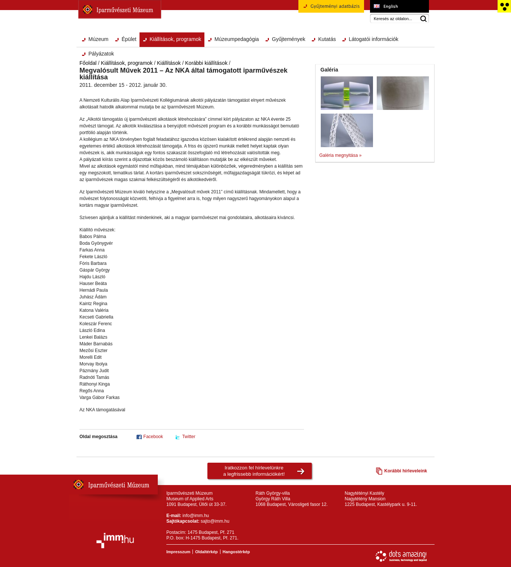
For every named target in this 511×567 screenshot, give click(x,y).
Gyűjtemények (288, 39)
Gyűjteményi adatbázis (331, 9)
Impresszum (178, 551)
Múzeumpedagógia (236, 39)
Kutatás (327, 39)
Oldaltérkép (206, 551)
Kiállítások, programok (175, 39)
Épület (129, 39)
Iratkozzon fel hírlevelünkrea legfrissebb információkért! (254, 471)
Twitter (188, 436)
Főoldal (88, 63)
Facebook (153, 436)
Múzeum (98, 39)
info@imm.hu (195, 515)
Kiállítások (169, 63)
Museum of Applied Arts (399, 6)
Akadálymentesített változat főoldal (504, 6)
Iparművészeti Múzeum (120, 9)
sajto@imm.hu (215, 521)
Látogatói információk (373, 39)
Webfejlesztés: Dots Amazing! (401, 556)
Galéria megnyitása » (340, 155)
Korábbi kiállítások (206, 63)
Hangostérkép (236, 551)
